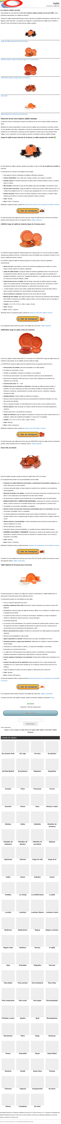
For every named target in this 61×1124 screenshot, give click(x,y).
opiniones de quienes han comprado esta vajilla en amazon (42, 204)
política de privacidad (23, 1121)
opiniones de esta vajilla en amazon (35, 428)
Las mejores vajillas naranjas (10, 10)
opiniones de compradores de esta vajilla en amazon (44, 545)
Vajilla (56, 3)
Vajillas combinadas (19, 561)
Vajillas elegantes (37, 220)
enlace (52, 697)
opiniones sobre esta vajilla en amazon (41, 312)
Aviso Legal (30, 1121)
